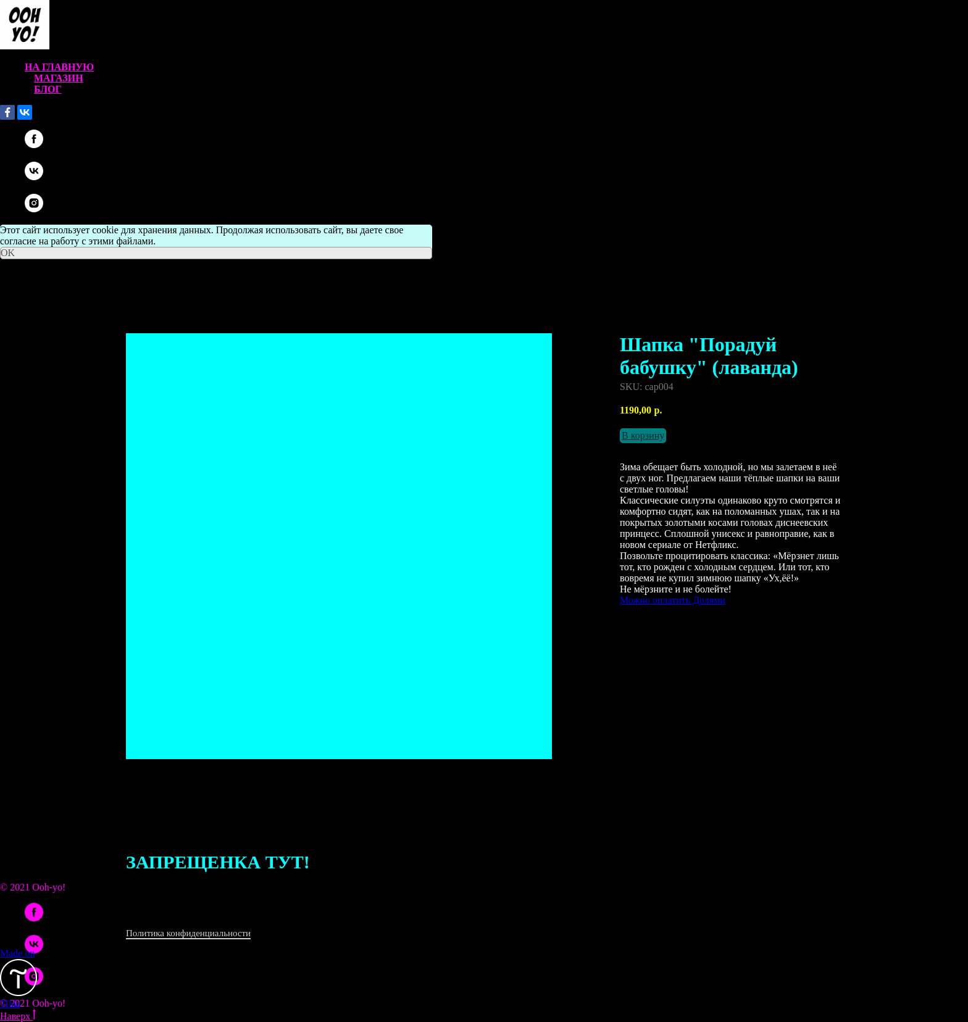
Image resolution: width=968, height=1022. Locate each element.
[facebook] (34, 144)
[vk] (34, 177)
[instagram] (34, 209)
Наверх (18, 1016)
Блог (48, 89)
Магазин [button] (58, 78)
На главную (59, 67)
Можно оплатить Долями (672, 600)
